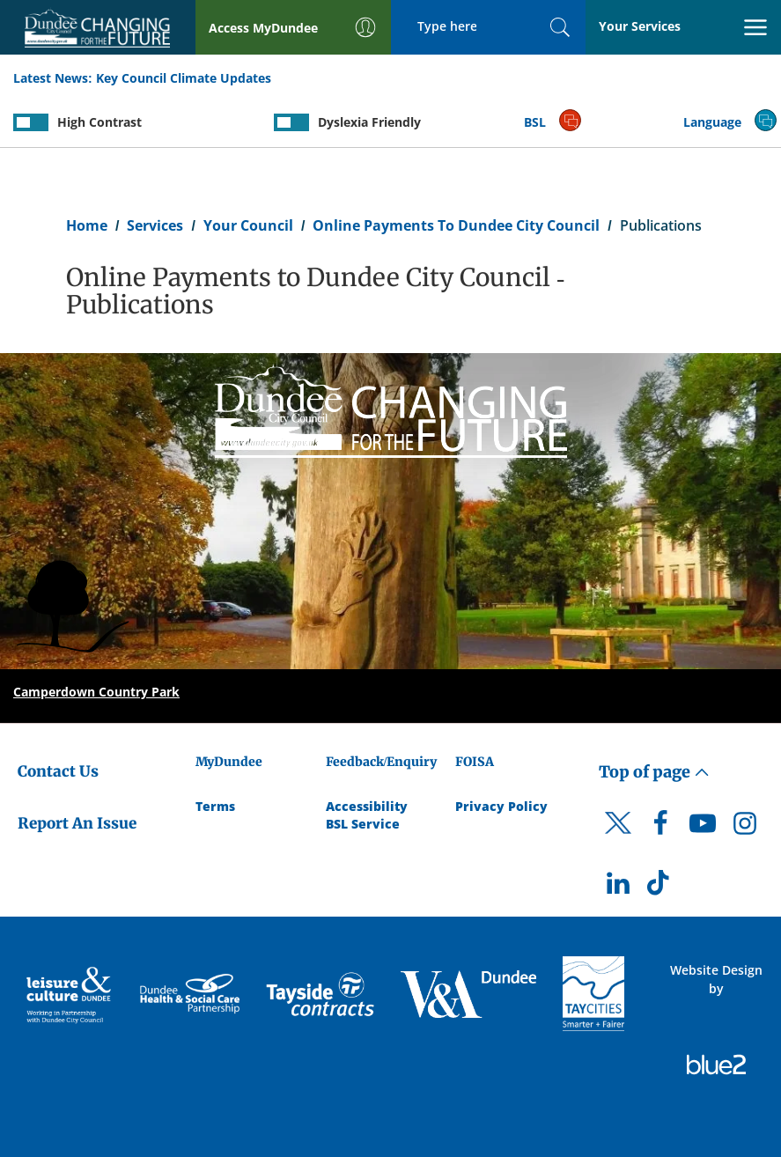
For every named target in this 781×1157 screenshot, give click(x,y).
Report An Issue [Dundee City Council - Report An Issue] (77, 823)
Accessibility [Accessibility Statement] (367, 806)
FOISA (474, 762)
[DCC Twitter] (618, 838)
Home (86, 225)
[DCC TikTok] (660, 887)
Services (155, 225)
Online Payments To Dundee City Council (456, 225)
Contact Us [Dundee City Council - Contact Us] (58, 771)
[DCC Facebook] (660, 827)
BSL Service (363, 823)
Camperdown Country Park (96, 691)
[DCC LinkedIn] (618, 887)
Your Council (248, 225)
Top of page (654, 772)
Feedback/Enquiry (382, 762)
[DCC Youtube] (702, 827)
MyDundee (228, 762)
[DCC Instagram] (745, 827)
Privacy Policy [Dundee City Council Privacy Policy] (501, 806)
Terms (215, 806)
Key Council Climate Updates (183, 78)
